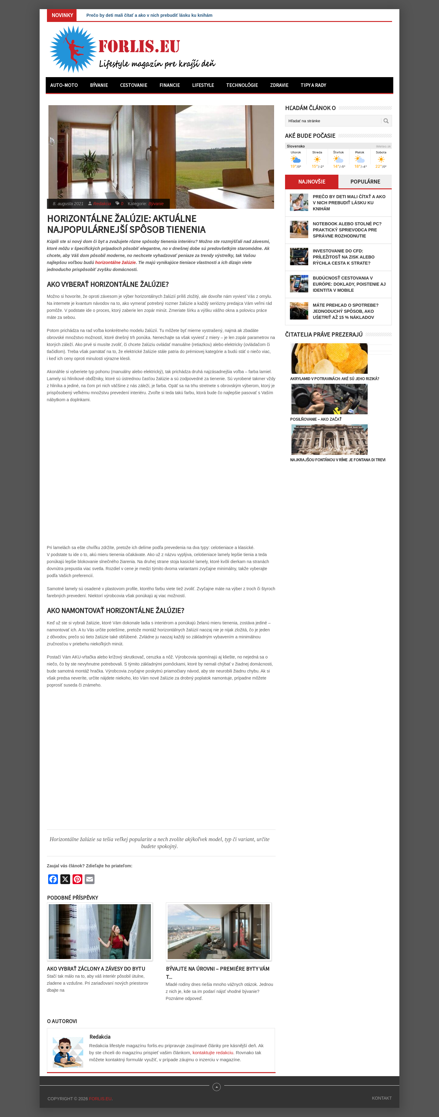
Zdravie (279, 85)
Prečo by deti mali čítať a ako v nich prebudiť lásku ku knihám (149, 15)
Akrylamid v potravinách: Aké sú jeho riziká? (334, 378)
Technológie (242, 85)
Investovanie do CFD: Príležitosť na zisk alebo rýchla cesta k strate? (344, 257)
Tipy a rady (313, 85)
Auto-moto (64, 85)
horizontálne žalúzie (115, 262)
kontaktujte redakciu (213, 1052)
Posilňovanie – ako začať (316, 419)
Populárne (365, 181)
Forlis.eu (100, 1098)
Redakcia (102, 203)
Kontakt (382, 1098)
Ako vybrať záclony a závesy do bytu (96, 968)
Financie (169, 85)
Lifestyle (203, 85)
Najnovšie (311, 181)
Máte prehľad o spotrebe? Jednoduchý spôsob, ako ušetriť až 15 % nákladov (345, 311)
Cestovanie (133, 85)
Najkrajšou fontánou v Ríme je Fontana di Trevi (337, 459)
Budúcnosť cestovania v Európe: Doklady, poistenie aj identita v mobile (349, 284)
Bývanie (99, 85)
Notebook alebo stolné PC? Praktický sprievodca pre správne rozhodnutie (347, 229)
